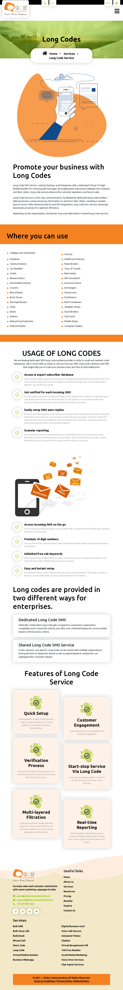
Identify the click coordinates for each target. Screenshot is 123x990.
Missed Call (19, 940)
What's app (53, 3)
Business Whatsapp (23, 959)
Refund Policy (81, 981)
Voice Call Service (71, 931)
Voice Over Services (72, 959)
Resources (69, 891)
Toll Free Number (71, 950)
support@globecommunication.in (33, 900)
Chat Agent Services (72, 964)
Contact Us (69, 910)
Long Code (18, 950)
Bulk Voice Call (21, 931)
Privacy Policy (64, 981)
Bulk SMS (18, 926)
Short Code (19, 945)
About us (69, 882)
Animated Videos (70, 936)
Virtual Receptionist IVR (74, 945)
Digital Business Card (73, 926)
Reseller (68, 901)
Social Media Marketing (74, 955)
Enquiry (68, 905)
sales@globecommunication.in (31, 896)
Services (69, 53)
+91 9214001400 (46, 3)
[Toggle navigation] (117, 11)
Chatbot (65, 940)
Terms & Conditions (44, 981)
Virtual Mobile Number (25, 955)
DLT (108, 3)
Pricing (67, 896)
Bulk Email (18, 936)
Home (50, 53)
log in (116, 3)
